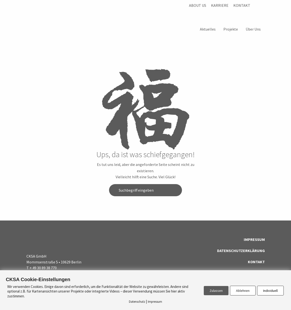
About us (197, 5)
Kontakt (241, 5)
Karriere (219, 5)
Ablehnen (243, 290)
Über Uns (253, 29)
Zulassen (216, 290)
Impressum (254, 239)
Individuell (270, 290)
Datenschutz (137, 302)
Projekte (230, 29)
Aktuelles (208, 29)
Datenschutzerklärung (241, 250)
